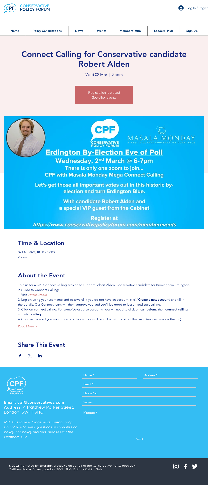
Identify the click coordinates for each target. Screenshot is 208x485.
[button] (47, 31)
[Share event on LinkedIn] (40, 355)
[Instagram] (176, 466)
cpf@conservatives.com (40, 402)
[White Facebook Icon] (185, 466)
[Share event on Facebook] (20, 355)
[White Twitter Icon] (194, 466)
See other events (104, 97)
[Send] (139, 439)
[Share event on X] (30, 355)
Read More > (27, 326)
